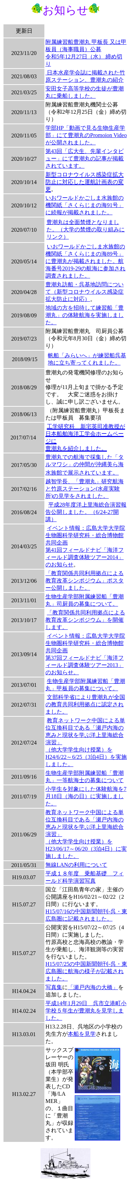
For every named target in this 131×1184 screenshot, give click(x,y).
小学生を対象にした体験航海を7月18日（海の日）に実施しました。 (85, 796)
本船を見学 (82, 1034)
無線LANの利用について (76, 865)
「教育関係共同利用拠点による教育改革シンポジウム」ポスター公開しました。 (84, 580)
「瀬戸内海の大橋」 (93, 987)
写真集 (53, 987)
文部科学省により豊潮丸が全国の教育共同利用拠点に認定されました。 (85, 704)
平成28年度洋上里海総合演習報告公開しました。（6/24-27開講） (85, 512)
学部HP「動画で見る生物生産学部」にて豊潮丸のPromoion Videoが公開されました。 (86, 135)
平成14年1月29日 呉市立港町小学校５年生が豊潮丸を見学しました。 (85, 1010)
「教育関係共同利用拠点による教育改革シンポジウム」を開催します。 (85, 620)
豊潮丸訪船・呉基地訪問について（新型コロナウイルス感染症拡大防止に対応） (84, 291)
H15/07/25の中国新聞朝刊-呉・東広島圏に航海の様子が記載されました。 (86, 971)
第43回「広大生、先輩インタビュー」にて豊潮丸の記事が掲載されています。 (84, 158)
